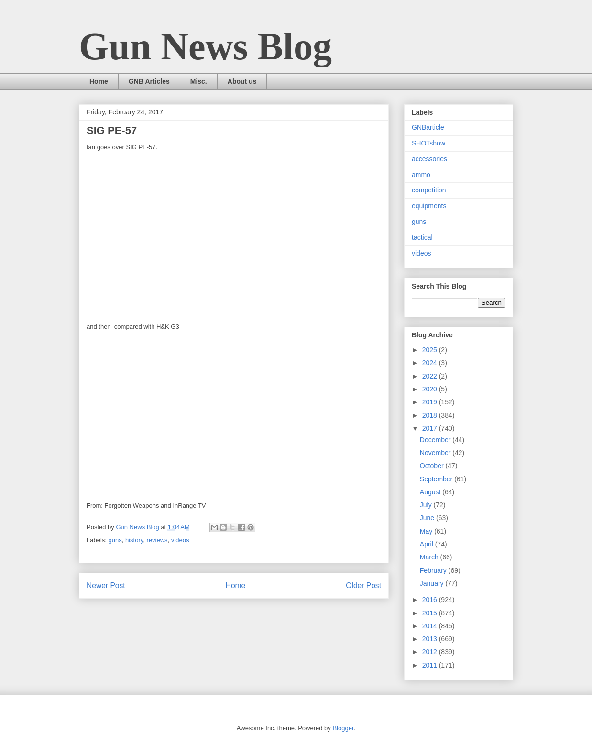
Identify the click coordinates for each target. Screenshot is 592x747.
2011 (430, 665)
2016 (430, 599)
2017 (430, 428)
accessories (429, 159)
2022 (430, 376)
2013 (430, 639)
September (437, 479)
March (430, 557)
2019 (430, 402)
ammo (421, 174)
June (428, 518)
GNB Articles (149, 81)
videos (180, 540)
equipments (429, 206)
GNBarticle (428, 127)
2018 (430, 415)
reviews (157, 540)
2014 (430, 626)
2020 (430, 389)
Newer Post (106, 585)
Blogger (342, 728)
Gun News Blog (205, 46)
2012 (430, 652)
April (427, 544)
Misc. (198, 81)
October (433, 465)
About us (242, 81)
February (434, 570)
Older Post (363, 585)
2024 (430, 363)
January (433, 583)
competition (429, 190)
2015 (430, 613)
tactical (422, 237)
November (436, 453)
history (134, 540)
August (431, 492)
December (436, 440)
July (427, 505)
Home (98, 81)
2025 (430, 350)
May (427, 531)
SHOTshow (428, 143)
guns (115, 540)
